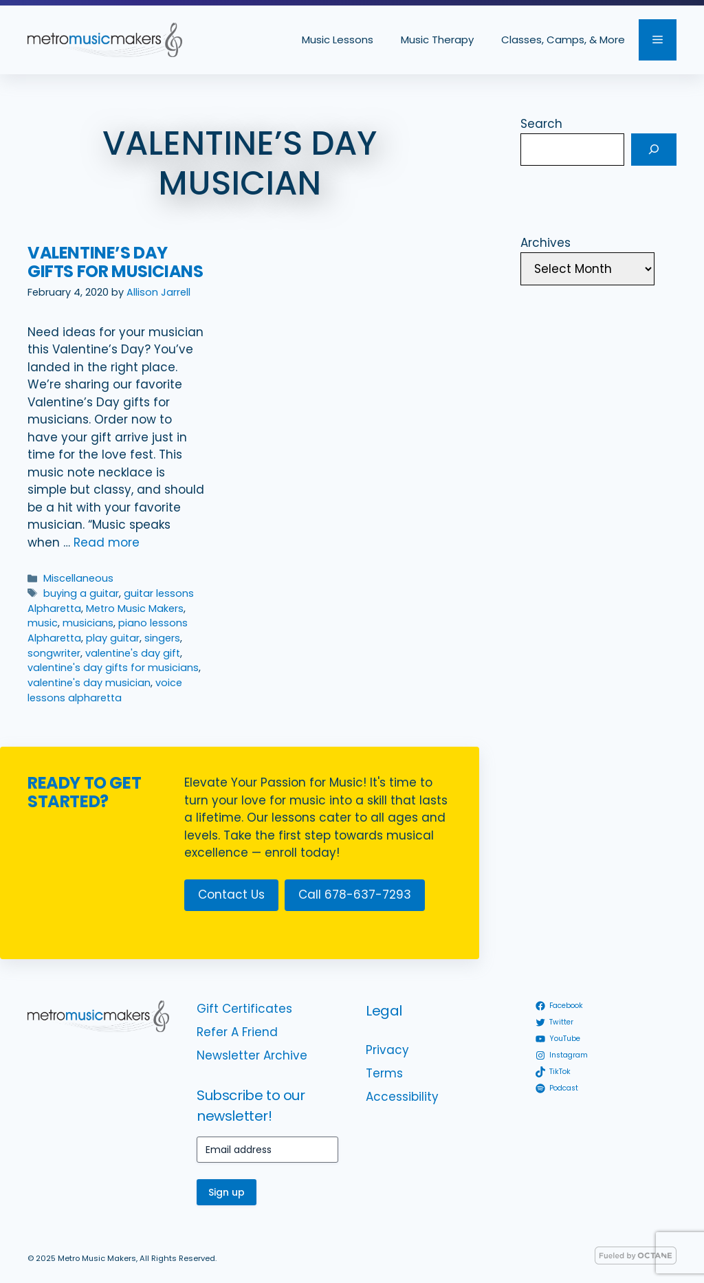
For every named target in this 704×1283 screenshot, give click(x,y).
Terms (384, 1073)
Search (541, 124)
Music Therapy (437, 39)
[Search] (653, 149)
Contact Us (231, 894)
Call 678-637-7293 (354, 894)
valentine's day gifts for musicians (113, 668)
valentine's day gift (132, 653)
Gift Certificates (244, 1008)
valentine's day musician (89, 683)
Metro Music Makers (135, 608)
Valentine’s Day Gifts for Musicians (115, 261)
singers (162, 638)
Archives (545, 242)
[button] (657, 40)
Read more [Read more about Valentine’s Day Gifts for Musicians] (107, 542)
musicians (88, 623)
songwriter (54, 653)
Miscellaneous (78, 578)
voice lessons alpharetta (105, 690)
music (43, 623)
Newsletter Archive (252, 1055)
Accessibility (402, 1096)
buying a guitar (81, 593)
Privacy (387, 1050)
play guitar (113, 638)
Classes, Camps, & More (563, 39)
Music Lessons (337, 39)
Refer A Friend (237, 1032)
